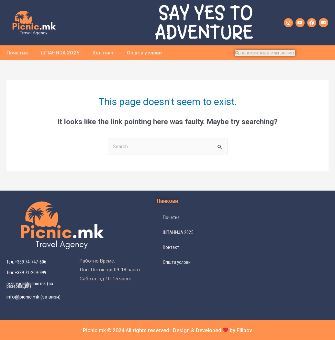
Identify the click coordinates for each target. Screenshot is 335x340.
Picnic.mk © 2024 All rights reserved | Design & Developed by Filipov (167, 330)
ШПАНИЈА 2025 (60, 53)
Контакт (103, 53)
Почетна (17, 53)
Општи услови (144, 53)
